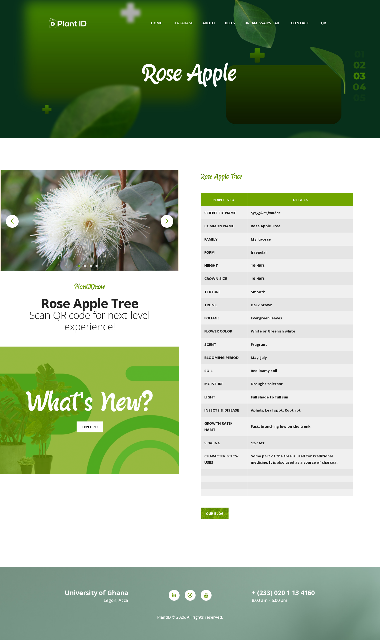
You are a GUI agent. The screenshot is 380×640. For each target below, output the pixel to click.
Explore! (90, 427)
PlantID (164, 617)
